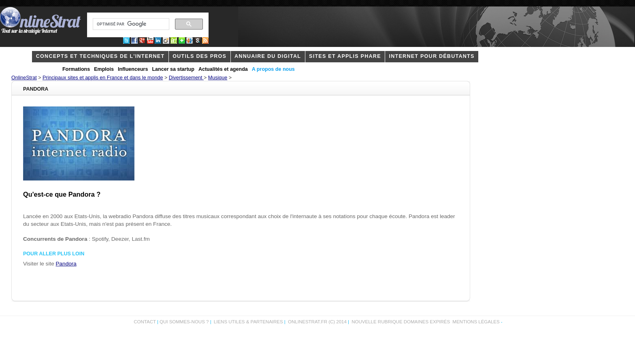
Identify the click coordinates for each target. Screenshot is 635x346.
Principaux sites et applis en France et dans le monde (103, 78)
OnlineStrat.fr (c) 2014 (317, 321)
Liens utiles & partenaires (248, 321)
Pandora (66, 264)
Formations (76, 69)
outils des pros (199, 56)
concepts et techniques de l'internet (100, 56)
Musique (217, 78)
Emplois (104, 69)
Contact (145, 321)
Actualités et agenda (223, 69)
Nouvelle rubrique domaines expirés (401, 321)
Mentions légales (475, 321)
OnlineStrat (24, 78)
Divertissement (186, 78)
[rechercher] (130, 24)
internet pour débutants (432, 56)
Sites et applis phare (345, 56)
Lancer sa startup (173, 69)
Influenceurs (133, 69)
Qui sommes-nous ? (185, 321)
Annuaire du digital (267, 56)
